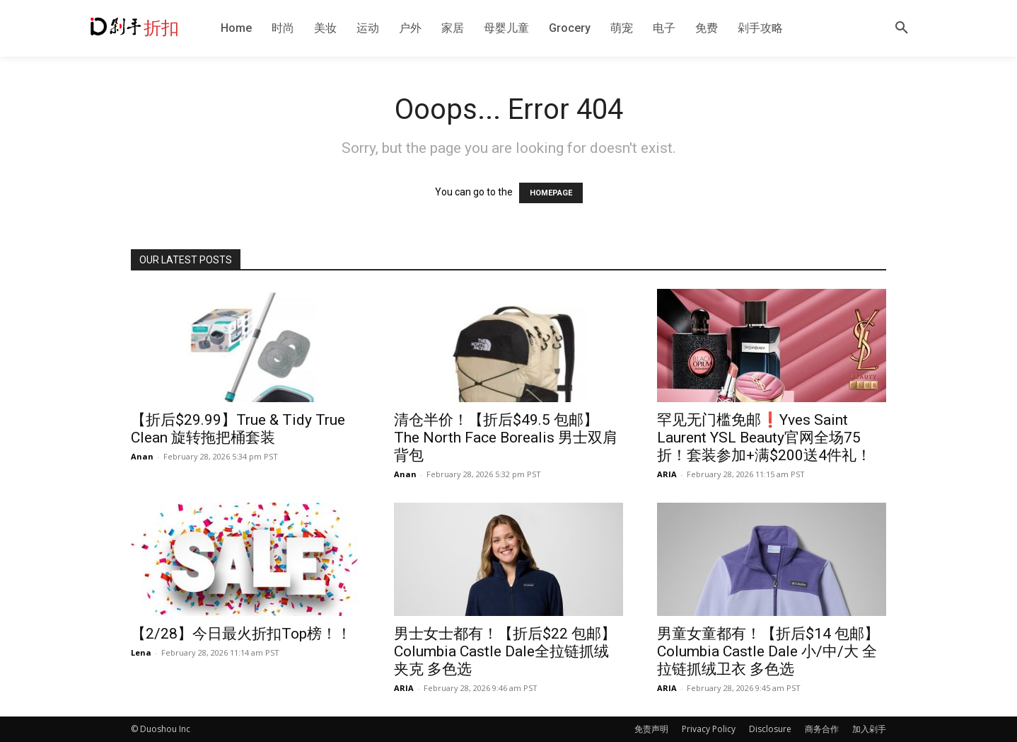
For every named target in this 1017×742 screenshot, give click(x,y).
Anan (142, 456)
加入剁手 (869, 729)
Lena (141, 652)
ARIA (667, 474)
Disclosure (770, 729)
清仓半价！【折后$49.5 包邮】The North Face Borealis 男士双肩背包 (505, 437)
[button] (901, 28)
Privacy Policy (709, 729)
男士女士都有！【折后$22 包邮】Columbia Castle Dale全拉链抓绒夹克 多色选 (505, 651)
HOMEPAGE (551, 193)
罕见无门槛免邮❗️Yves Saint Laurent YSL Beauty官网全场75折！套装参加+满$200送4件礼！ (764, 437)
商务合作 (822, 729)
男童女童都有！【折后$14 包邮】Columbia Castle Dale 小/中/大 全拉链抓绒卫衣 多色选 (768, 651)
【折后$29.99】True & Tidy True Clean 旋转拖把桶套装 (238, 428)
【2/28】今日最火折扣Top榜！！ (241, 633)
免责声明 (651, 729)
